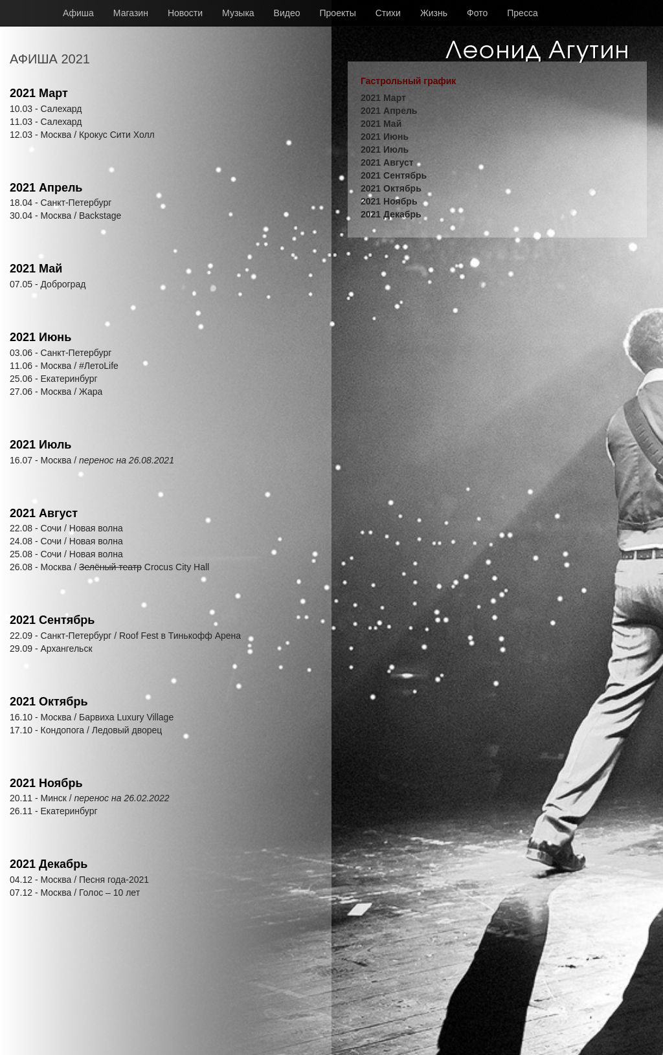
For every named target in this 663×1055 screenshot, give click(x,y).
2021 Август (44, 513)
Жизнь (433, 13)
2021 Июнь (40, 337)
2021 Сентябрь (52, 620)
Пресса (522, 13)
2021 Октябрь (49, 701)
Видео (287, 13)
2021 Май (36, 268)
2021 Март (39, 93)
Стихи (388, 13)
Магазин (130, 13)
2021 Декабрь (48, 864)
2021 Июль (40, 444)
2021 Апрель (46, 187)
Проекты (338, 13)
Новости (185, 13)
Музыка (238, 13)
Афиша (78, 13)
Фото (477, 13)
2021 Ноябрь (46, 783)
